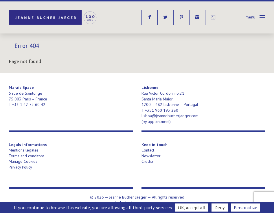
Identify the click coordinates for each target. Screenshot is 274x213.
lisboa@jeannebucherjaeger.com (169, 115)
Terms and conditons (27, 155)
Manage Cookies (23, 161)
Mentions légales (23, 150)
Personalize (245, 207)
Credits (147, 161)
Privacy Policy (20, 167)
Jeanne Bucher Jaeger (53, 17)
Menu (250, 17)
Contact (147, 150)
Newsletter (151, 155)
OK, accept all (191, 207)
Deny (219, 207)
